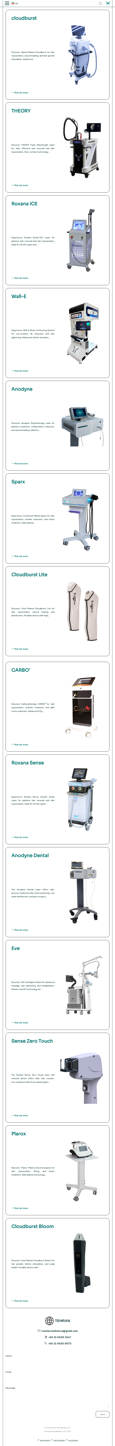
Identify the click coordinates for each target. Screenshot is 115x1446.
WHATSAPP (43, 1440)
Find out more (57, 92)
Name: (57, 1358)
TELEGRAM (71, 1440)
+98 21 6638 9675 (57, 1343)
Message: (57, 1397)
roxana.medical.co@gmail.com (57, 1330)
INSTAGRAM (58, 1440)
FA (15, 3)
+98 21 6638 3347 (57, 1337)
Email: (57, 1374)
